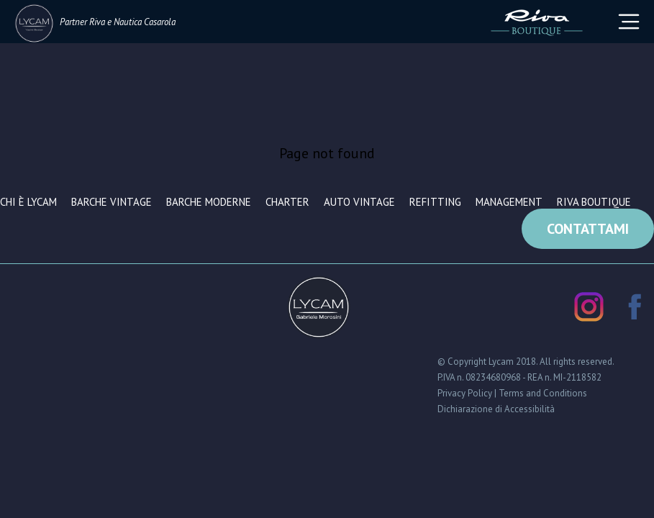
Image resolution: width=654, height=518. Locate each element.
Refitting (435, 202)
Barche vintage (111, 202)
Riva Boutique (594, 202)
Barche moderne (208, 202)
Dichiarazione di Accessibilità (496, 409)
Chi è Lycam (28, 202)
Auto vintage (359, 202)
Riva (97, 22)
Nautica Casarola (145, 22)
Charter (287, 202)
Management (509, 202)
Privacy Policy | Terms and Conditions (512, 393)
